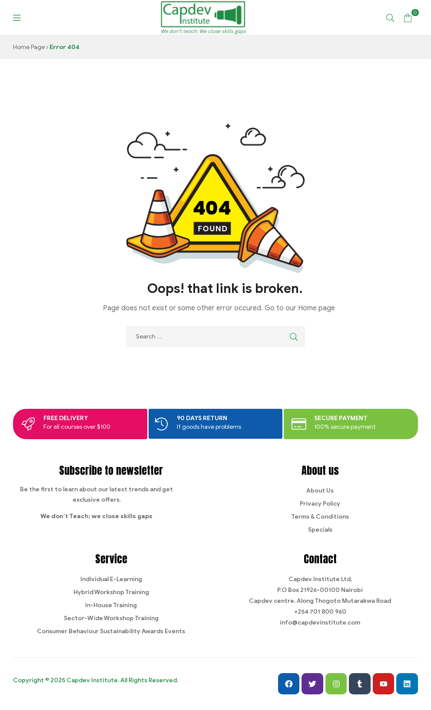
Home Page (29, 47)
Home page (316, 308)
